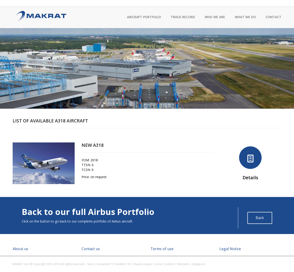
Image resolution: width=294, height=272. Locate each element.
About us (20, 248)
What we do (245, 17)
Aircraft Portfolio (144, 17)
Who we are (215, 17)
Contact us (91, 248)
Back (260, 217)
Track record (183, 17)
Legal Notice (230, 248)
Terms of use (161, 248)
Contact (273, 17)
